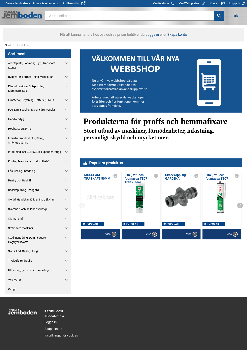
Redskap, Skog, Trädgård (23, 190)
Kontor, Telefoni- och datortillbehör (29, 161)
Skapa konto (53, 329)
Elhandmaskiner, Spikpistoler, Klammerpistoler (26, 88)
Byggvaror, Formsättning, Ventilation (30, 76)
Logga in (51, 322)
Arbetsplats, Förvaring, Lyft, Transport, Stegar (31, 65)
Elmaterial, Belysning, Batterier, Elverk (31, 100)
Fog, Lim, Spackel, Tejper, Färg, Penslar (31, 109)
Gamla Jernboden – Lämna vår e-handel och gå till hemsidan (45, 3)
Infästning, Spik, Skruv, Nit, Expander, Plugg (34, 151)
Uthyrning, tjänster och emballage (28, 270)
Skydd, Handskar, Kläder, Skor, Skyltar (31, 199)
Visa (110, 234)
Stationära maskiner (20, 228)
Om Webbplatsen (192, 3)
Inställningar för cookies (61, 335)
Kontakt (217, 3)
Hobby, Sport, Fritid (20, 128)
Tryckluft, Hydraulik (20, 260)
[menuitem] (237, 15)
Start (8, 45)
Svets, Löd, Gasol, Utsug (23, 251)
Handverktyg (16, 119)
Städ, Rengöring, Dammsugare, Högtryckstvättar (27, 240)
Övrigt (12, 289)
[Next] (240, 205)
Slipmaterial (15, 218)
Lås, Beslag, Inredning (21, 171)
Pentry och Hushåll (19, 180)
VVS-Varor (14, 279)
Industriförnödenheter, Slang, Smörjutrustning (26, 140)
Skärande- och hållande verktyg (27, 209)
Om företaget (164, 3)
